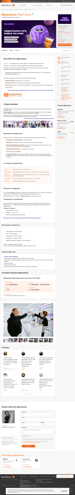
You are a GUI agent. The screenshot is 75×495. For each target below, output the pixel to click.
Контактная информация (24, 486)
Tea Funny (31, 9)
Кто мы (44, 1)
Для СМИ (21, 483)
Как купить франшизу (34, 1)
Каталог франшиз (6, 1)
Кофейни (26, 9)
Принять (64, 491)
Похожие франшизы (64, 105)
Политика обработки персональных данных (28, 484)
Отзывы (17, 50)
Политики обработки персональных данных (31, 442)
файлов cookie (17, 492)
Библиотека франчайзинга (45, 476)
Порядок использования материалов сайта (43, 479)
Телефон (42, 422)
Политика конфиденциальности (25, 482)
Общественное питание (18, 9)
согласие (27, 441)
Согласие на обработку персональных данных (44, 482)
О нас (21, 479)
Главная (3, 9)
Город (23, 417)
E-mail (23, 422)
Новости (40, 1)
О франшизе (4, 50)
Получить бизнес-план (64, 44)
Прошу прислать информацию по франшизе (38, 431)
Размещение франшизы (24, 480)
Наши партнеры (39, 480)
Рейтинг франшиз (25, 1)
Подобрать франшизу (66, 5)
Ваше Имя (24, 412)
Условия (11, 50)
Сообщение (24, 427)
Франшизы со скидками (16, 1)
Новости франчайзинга (33, 476)
